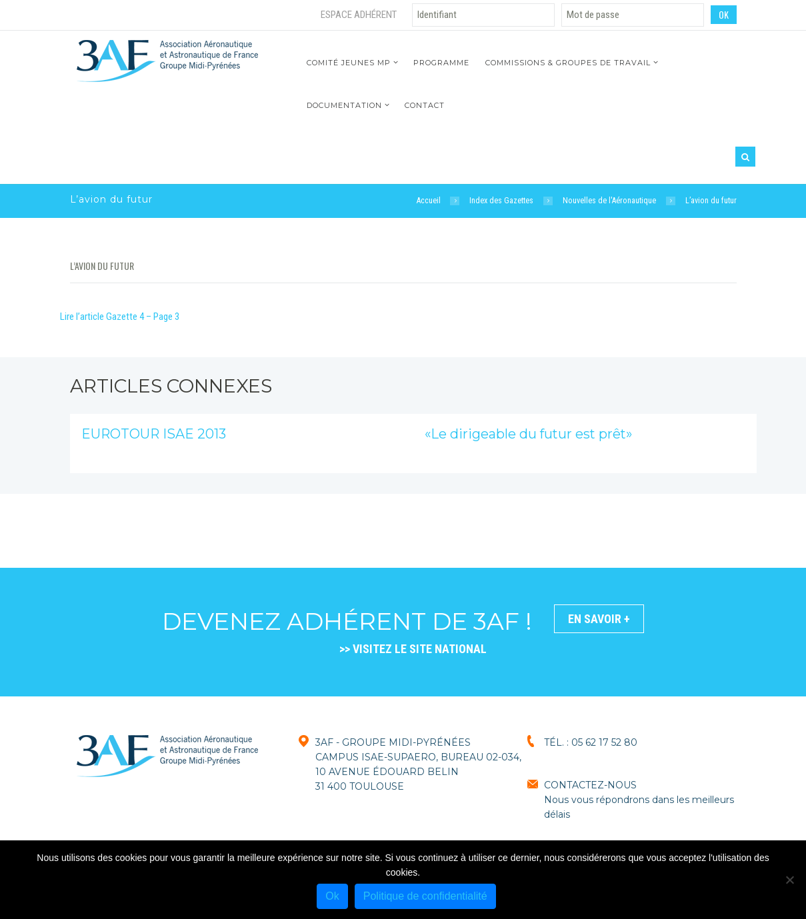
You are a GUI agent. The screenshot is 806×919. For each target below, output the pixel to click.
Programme (441, 62)
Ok (332, 896)
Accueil (429, 200)
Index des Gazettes (501, 200)
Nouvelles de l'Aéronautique (609, 200)
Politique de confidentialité (425, 896)
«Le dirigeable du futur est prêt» (528, 434)
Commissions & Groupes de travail (568, 62)
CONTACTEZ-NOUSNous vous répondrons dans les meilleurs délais (639, 799)
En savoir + (599, 619)
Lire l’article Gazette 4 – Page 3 (119, 317)
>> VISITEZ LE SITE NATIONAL (413, 649)
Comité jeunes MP (349, 62)
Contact (425, 105)
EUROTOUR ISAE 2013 (153, 434)
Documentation (344, 105)
